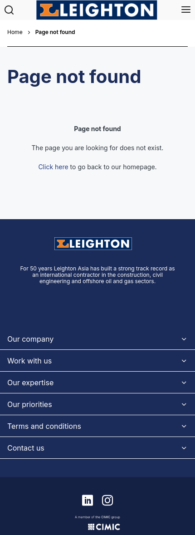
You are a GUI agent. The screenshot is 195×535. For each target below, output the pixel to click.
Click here (53, 167)
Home (15, 32)
